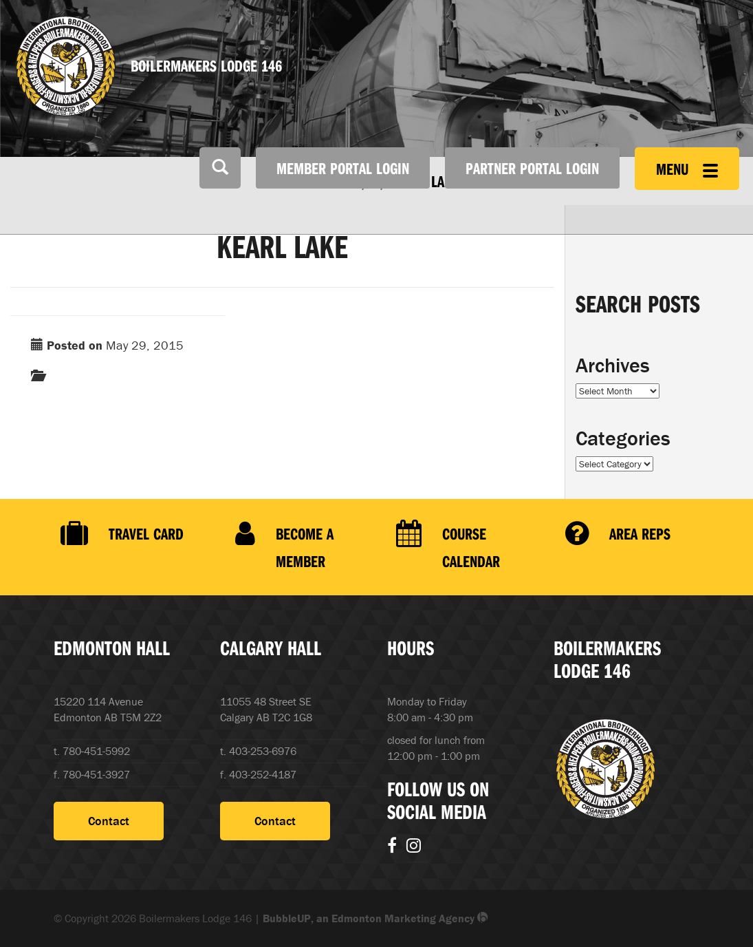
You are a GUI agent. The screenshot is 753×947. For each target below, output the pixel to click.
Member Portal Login (342, 168)
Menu (687, 168)
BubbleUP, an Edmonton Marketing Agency (375, 918)
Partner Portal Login (532, 168)
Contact (108, 821)
